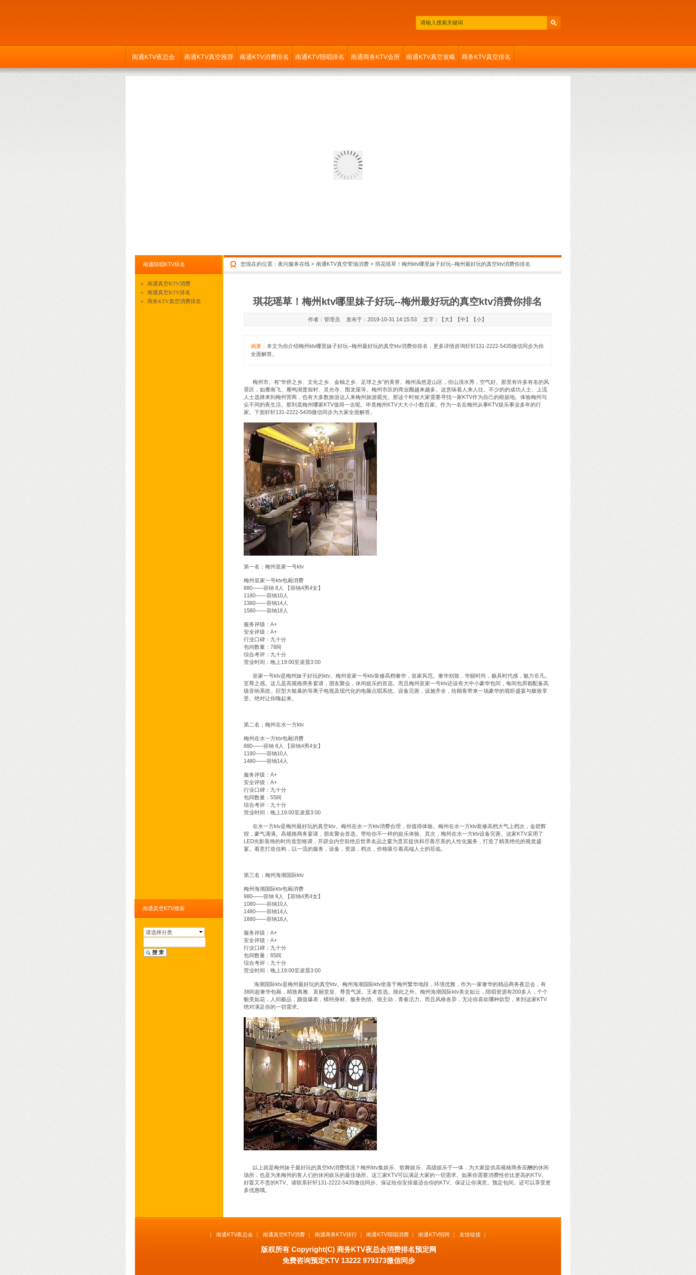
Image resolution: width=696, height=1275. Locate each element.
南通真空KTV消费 (168, 283)
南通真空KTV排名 (168, 292)
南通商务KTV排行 (336, 1235)
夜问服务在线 (294, 264)
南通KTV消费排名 (264, 56)
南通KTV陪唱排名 (319, 56)
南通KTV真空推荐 (208, 56)
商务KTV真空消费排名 (174, 301)
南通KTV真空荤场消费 (342, 264)
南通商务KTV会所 (375, 56)
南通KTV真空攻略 (430, 56)
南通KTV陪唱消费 (387, 1235)
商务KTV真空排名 (486, 56)
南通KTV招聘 (434, 1235)
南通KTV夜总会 (153, 56)
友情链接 (470, 1235)
